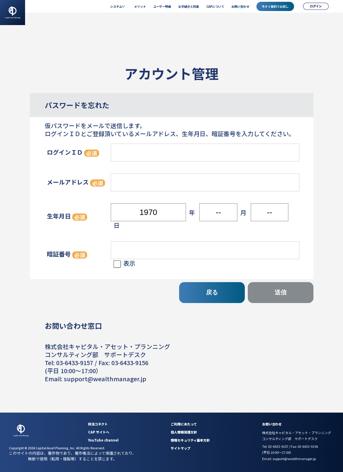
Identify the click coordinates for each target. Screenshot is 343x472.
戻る (212, 292)
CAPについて (215, 6)
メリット (140, 6)
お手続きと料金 (188, 6)
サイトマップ (180, 448)
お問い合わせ (240, 6)
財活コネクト (98, 424)
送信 (281, 292)
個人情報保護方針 (184, 432)
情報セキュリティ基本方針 (190, 440)
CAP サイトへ (98, 432)
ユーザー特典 (162, 6)
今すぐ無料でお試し (275, 6)
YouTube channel (103, 440)
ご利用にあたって (184, 424)
